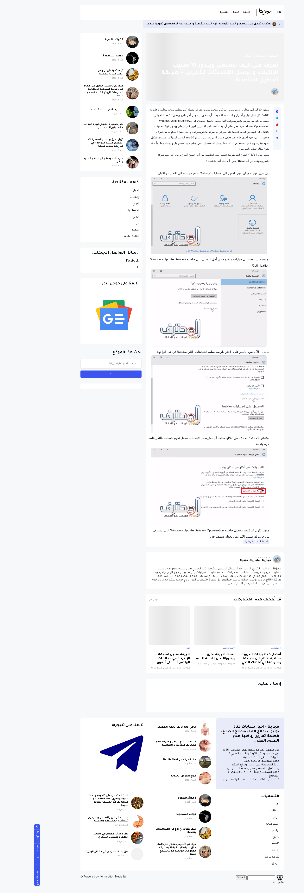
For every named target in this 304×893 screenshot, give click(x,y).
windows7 (199, 648)
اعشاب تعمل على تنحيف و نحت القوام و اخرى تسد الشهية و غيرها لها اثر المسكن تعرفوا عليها (178, 23)
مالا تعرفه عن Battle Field (149, 759)
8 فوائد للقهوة (84, 39)
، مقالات (217, 56)
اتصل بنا (7, 836)
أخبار (105, 190)
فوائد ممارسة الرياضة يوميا (231, 761)
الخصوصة (7, 878)
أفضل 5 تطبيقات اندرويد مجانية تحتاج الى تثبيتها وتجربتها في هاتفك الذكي (231, 658)
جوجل (245, 863)
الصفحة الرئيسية (237, 56)
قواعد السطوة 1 (83, 56)
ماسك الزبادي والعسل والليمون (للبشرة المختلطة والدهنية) (78, 819)
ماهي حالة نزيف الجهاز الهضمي (146, 727)
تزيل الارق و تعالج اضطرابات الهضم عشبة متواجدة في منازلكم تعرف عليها (75, 143)
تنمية (104, 230)
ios (158, 648)
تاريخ (105, 217)
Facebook (102, 261)
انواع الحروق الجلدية (153, 776)
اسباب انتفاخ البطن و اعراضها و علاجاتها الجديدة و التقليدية (146, 744)
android (246, 648)
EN (249, 12)
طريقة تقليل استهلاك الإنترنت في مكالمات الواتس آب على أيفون (142, 658)
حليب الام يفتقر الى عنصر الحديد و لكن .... (73, 160)
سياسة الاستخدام (7, 856)
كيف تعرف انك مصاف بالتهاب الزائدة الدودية (220, 779)
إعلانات (103, 197)
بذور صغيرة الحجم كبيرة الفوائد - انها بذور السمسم (73, 126)
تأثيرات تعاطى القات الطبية (231, 757)
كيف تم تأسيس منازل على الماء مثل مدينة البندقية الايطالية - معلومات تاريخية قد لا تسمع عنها (73, 91)
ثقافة (245, 850)
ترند (249, 24)
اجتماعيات (101, 210)
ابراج (105, 204)
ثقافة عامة (101, 236)
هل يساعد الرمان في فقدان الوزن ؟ (76, 852)
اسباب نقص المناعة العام (76, 109)
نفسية (193, 12)
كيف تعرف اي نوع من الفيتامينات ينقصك (80, 72)
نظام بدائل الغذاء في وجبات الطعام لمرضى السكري (81, 836)
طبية (216, 12)
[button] (247, 145)
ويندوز (218, 541)
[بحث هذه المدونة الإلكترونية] (80, 364)
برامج (245, 830)
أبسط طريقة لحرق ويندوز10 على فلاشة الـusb (185, 656)
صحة (205, 12)
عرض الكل (123, 600)
